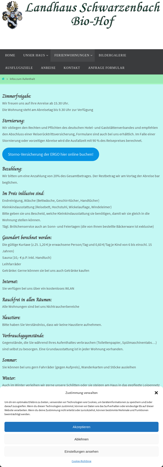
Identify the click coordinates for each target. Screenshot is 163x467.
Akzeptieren (81, 427)
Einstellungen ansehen (81, 451)
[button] (156, 393)
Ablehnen (81, 439)
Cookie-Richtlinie (81, 461)
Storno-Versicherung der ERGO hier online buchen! (50, 154)
